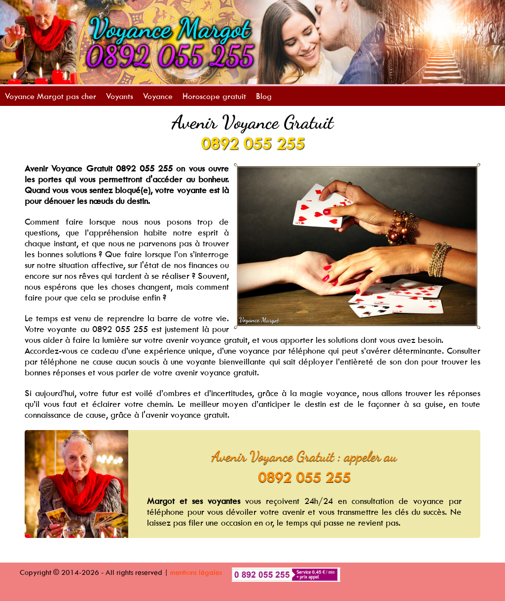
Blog (264, 96)
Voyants (119, 96)
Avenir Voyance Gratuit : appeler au (304, 456)
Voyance (158, 96)
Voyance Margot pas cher (50, 96)
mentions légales (196, 572)
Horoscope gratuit (214, 96)
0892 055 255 (252, 143)
